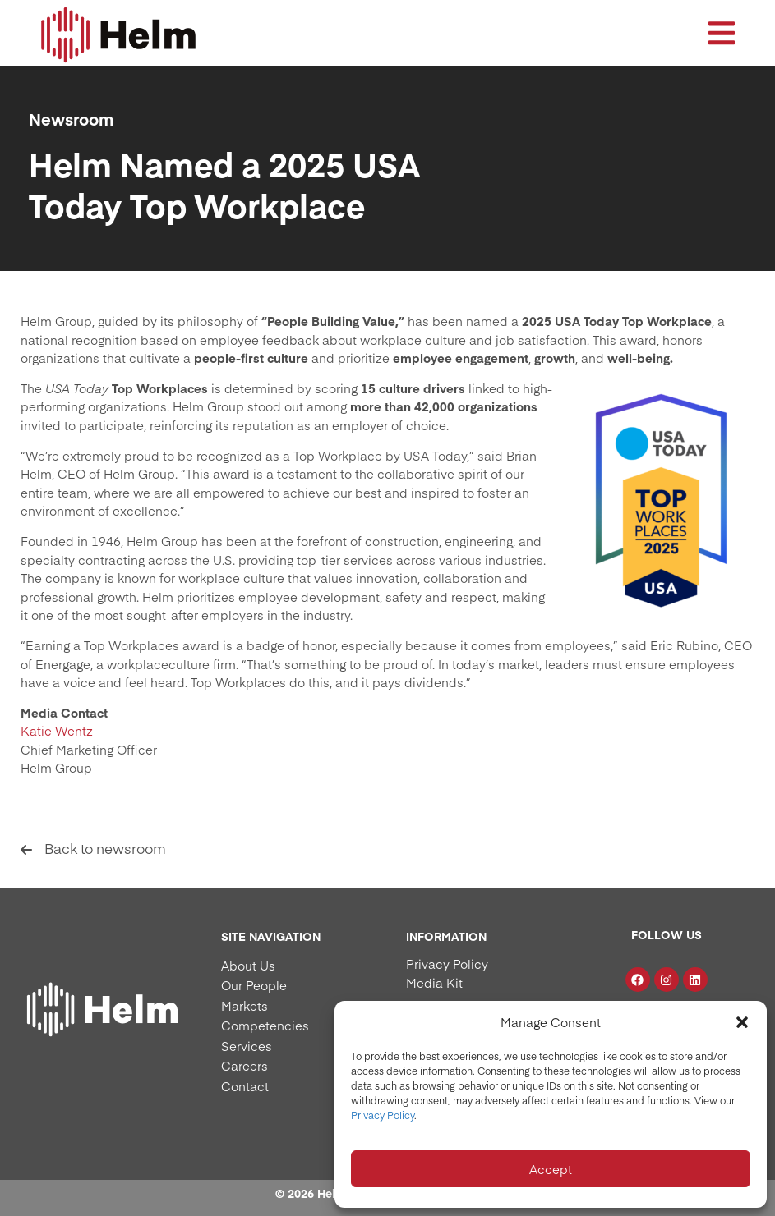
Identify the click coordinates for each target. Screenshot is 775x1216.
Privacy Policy (382, 1115)
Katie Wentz (57, 730)
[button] (742, 1022)
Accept (550, 1168)
